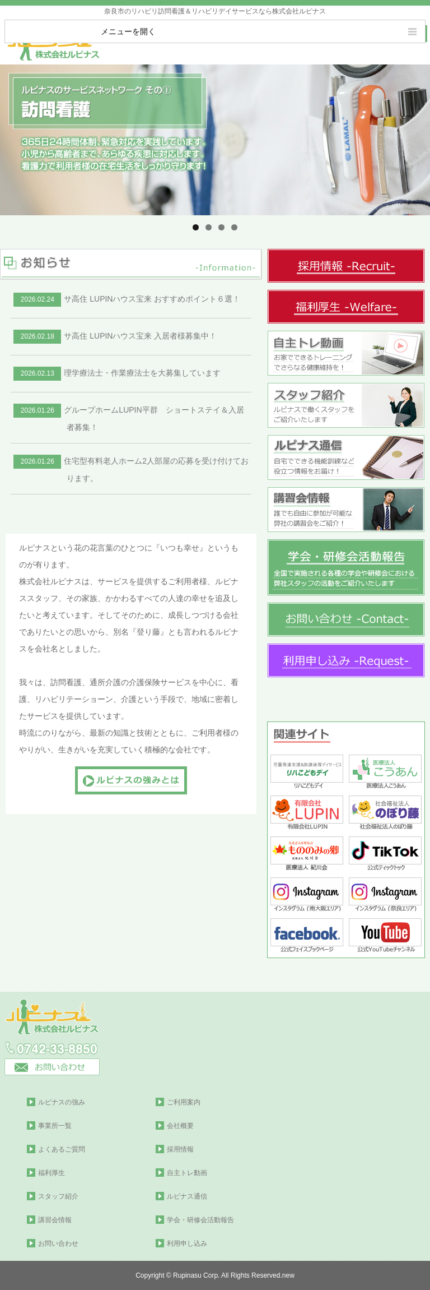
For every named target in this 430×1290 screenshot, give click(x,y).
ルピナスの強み (61, 1102)
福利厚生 (51, 1173)
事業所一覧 (55, 1126)
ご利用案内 (183, 1102)
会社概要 (180, 1126)
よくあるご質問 (61, 1149)
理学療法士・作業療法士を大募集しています (117, 372)
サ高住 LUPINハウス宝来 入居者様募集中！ (115, 335)
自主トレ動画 (187, 1173)
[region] (215, 139)
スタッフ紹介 (58, 1196)
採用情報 (180, 1149)
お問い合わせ (58, 1243)
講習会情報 (55, 1220)
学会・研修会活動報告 (200, 1220)
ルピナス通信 (187, 1196)
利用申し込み (187, 1243)
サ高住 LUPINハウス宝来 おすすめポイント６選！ (126, 298)
